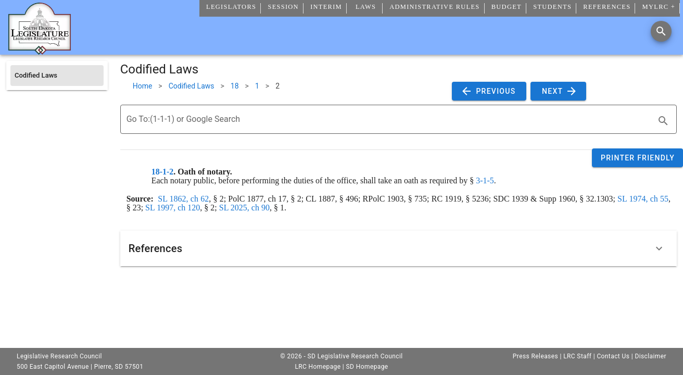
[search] (663, 121)
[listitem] (57, 75)
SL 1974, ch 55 (642, 198)
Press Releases (535, 356)
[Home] (39, 50)
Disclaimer (650, 356)
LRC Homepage (317, 366)
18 (235, 86)
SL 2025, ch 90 (244, 207)
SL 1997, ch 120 (172, 207)
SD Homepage (367, 366)
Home (143, 86)
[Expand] (659, 248)
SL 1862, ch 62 (183, 198)
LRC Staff (577, 356)
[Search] (661, 31)
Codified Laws (191, 86)
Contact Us (613, 356)
